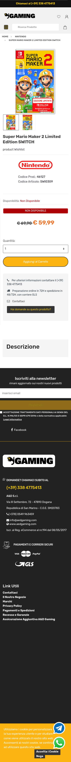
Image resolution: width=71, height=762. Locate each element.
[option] (35, 81)
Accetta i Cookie (47, 751)
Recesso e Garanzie (16, 614)
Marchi (7, 601)
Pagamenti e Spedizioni (19, 610)
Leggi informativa (12, 419)
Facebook (18, 430)
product (8, 149)
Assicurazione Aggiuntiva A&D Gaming (29, 619)
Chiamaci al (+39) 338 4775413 (35, 3)
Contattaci (16, 301)
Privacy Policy (12, 606)
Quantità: (9, 241)
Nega (39, 756)
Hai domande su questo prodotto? (30, 309)
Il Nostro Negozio (14, 597)
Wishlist (19, 149)
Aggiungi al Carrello (35, 261)
